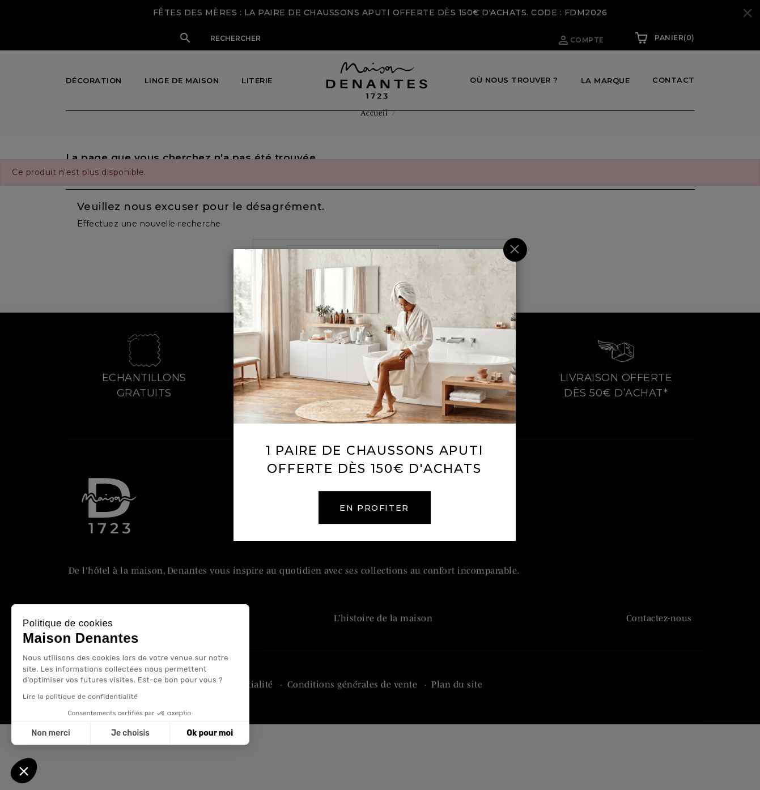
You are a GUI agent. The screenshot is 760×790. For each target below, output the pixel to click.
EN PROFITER (380, 508)
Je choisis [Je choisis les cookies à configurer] (130, 733)
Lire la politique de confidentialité (80, 697)
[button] (23, 770)
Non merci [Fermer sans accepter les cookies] (50, 733)
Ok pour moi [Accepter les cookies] (209, 733)
